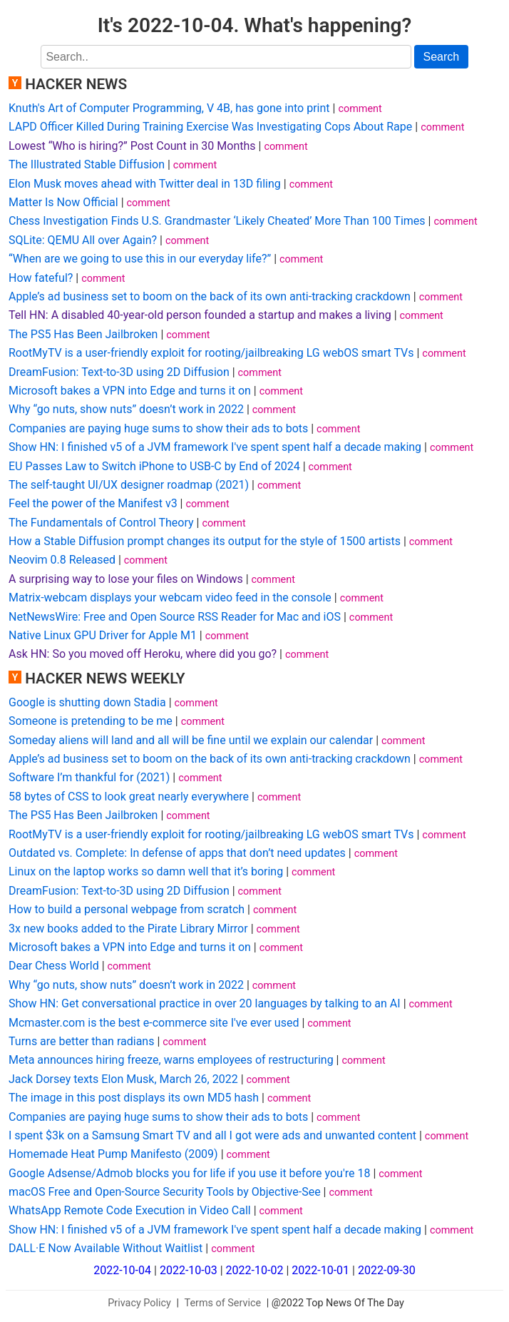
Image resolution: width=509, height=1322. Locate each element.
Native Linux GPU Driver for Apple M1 (103, 635)
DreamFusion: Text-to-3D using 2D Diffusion (119, 372)
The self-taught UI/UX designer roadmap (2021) (129, 485)
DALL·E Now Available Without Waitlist (105, 1248)
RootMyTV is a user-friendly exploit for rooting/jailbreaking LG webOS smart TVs (211, 353)
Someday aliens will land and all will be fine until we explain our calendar (191, 740)
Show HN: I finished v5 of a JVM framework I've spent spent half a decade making (215, 447)
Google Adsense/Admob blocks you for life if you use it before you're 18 (189, 1173)
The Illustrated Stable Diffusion (87, 164)
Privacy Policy (139, 1303)
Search (441, 57)
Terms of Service (223, 1303)
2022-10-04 (122, 1270)
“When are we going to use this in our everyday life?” (140, 258)
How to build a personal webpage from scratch (127, 909)
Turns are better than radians (81, 1041)
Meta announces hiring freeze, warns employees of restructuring (171, 1060)
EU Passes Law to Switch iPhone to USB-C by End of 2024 (154, 466)
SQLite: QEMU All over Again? (83, 240)
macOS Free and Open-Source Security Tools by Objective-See (165, 1192)
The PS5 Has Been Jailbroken (83, 334)
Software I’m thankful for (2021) (89, 777)
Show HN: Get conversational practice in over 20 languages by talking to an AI (205, 1003)
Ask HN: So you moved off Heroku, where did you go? (143, 654)
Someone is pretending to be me (91, 721)
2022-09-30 (387, 1270)
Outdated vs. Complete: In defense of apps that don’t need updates (177, 853)
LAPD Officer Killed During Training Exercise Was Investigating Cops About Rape (210, 126)
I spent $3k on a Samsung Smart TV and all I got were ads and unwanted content (212, 1135)
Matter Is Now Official (63, 202)
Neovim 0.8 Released (62, 559)
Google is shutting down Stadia (87, 702)
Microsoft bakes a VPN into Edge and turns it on (130, 390)
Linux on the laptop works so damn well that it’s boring (146, 871)
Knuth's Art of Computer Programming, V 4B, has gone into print (169, 108)
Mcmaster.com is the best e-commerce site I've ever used (154, 1022)
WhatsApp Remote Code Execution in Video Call (130, 1210)
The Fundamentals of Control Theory (101, 522)
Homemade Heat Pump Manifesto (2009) (113, 1154)
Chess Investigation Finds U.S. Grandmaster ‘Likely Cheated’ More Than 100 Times (217, 221)
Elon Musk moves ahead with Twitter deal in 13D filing (145, 183)
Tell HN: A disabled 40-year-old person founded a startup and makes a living (200, 315)
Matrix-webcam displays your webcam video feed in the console (170, 597)
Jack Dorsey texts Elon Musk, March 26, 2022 (123, 1079)
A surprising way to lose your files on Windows (126, 579)
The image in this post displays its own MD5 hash (134, 1097)
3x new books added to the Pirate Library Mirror (128, 928)
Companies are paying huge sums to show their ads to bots (158, 428)
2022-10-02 (255, 1270)
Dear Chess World (54, 965)
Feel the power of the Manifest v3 (93, 503)
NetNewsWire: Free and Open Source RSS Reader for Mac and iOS (175, 617)
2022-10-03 (188, 1270)
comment (359, 109)
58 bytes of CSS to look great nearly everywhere (129, 796)
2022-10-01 (320, 1270)
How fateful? (41, 278)
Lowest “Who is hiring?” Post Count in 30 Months (132, 146)
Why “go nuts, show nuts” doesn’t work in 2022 (126, 409)
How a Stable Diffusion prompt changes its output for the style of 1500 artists (205, 541)
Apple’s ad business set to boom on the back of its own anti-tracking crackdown (210, 296)
